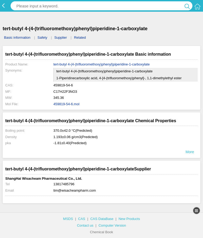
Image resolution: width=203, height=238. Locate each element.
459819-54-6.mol (66, 104)
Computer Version (112, 225)
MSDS (68, 219)
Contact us (85, 225)
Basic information (17, 37)
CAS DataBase (101, 219)
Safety (42, 37)
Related (80, 37)
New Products (129, 219)
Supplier (60, 37)
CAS (81, 219)
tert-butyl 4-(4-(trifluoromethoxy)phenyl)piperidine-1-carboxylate (101, 64)
